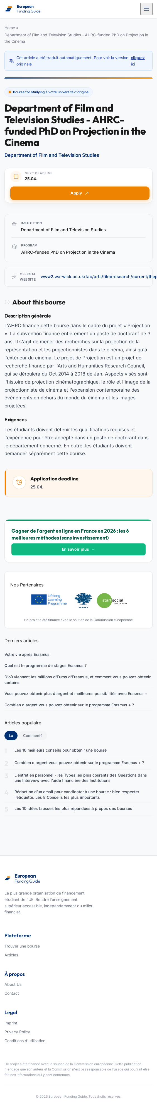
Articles (11, 955)
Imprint (10, 1023)
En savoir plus (78, 549)
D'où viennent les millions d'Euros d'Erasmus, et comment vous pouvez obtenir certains (77, 679)
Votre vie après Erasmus (27, 654)
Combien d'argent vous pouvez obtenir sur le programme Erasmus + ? (69, 704)
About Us (12, 984)
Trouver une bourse (22, 946)
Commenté (33, 735)
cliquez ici (138, 60)
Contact (11, 993)
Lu (13, 735)
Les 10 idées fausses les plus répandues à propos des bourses (73, 808)
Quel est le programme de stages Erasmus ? (45, 665)
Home (9, 27)
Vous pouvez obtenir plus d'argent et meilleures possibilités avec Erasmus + (75, 693)
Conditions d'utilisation (24, 1040)
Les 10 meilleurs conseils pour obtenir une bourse (60, 750)
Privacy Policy (17, 1031)
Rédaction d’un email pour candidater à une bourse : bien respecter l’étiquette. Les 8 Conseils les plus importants (76, 794)
